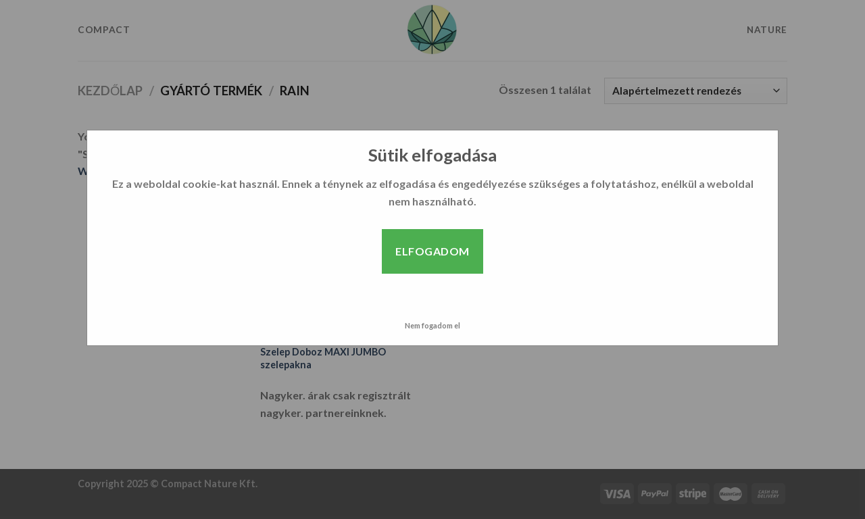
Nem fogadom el (432, 325)
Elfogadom (432, 251)
